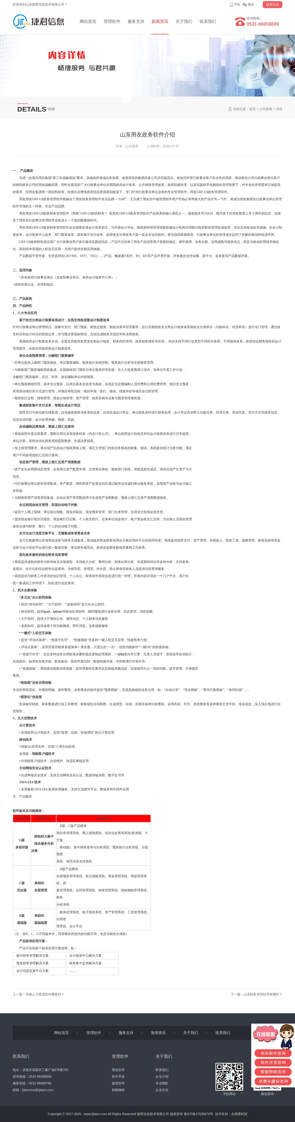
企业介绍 (162, 1076)
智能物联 (118, 1090)
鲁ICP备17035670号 (198, 1114)
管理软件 (112, 21)
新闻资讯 (160, 21)
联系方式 (272, 4)
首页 (252, 109)
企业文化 (162, 1090)
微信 (251, 4)
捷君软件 (118, 1083)
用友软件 (118, 1070)
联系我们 (208, 21)
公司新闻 (265, 109)
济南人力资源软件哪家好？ (45, 994)
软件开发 (118, 1076)
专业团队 (162, 1083)
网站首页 (88, 21)
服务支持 (136, 21)
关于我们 (184, 21)
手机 (237, 4)
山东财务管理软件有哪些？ (263, 994)
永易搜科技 (239, 1114)
